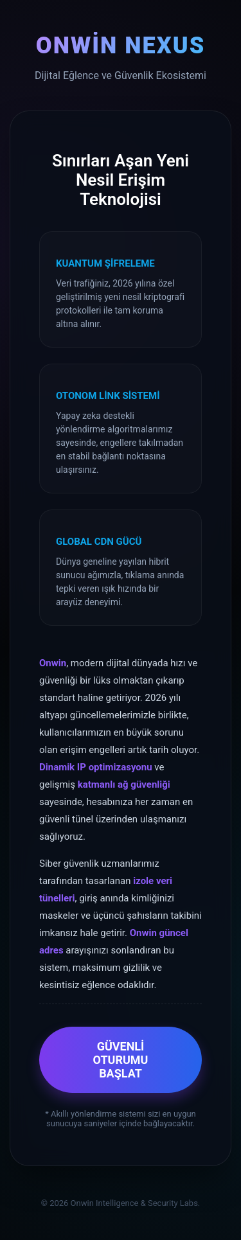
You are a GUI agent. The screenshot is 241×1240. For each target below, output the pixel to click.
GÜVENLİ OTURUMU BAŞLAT (120, 1060)
